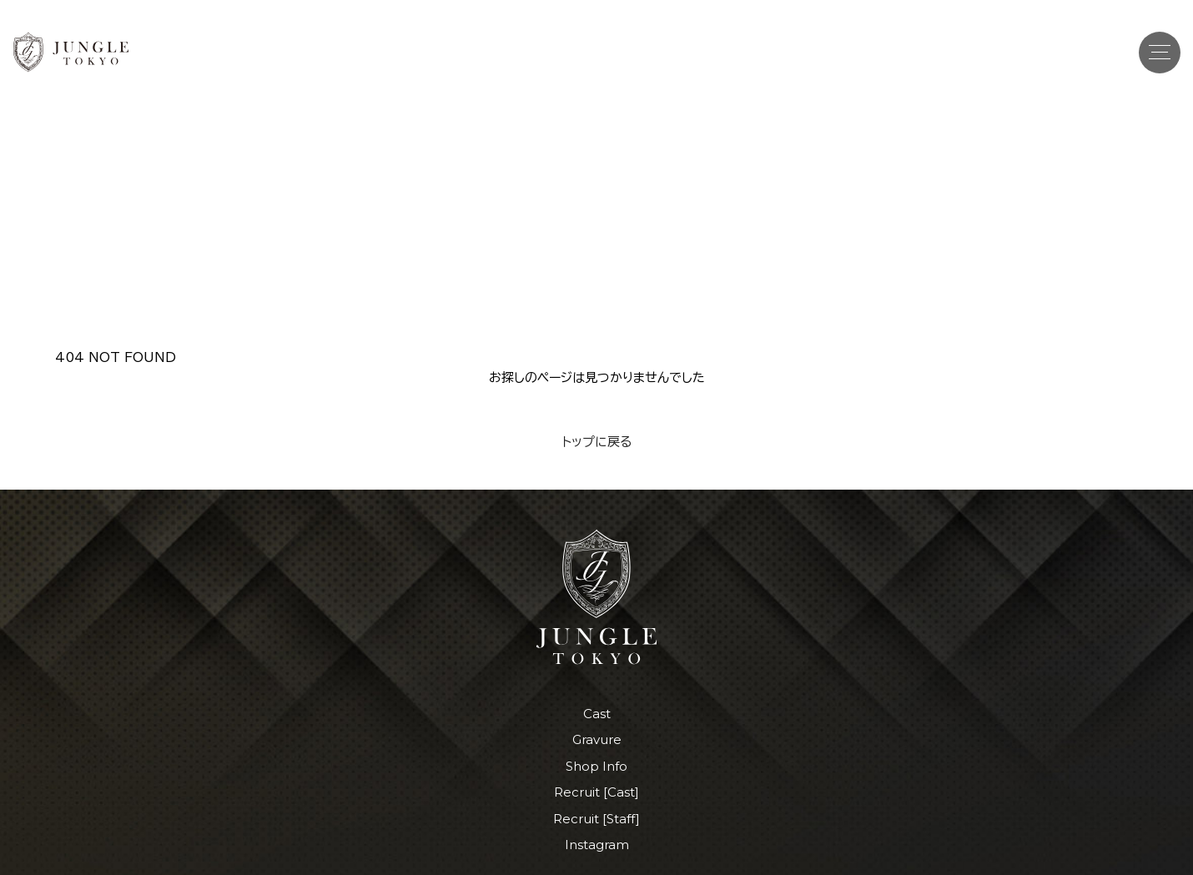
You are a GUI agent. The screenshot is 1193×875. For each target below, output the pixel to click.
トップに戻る (597, 441)
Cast (597, 714)
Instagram (597, 844)
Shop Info (596, 766)
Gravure (597, 739)
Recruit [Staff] (596, 819)
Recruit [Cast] (596, 792)
